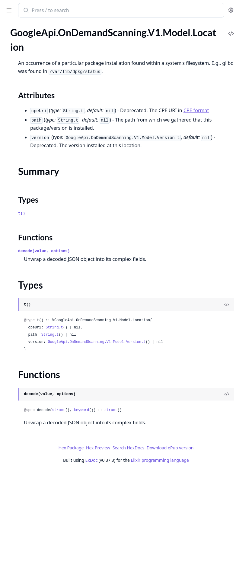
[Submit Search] (116, 11)
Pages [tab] (11, 33)
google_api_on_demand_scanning (44, 11)
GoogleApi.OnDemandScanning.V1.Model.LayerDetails (42, 154)
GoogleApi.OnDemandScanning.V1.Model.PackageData (42, 279)
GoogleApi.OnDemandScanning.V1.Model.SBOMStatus (42, 385)
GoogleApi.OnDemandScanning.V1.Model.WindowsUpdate (42, 547)
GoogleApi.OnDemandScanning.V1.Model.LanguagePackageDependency (42, 138)
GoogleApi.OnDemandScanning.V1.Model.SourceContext (42, 482)
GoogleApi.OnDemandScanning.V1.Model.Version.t (163, 413)
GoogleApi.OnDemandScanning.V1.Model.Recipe (42, 328)
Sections (19, 197)
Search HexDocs (147, 535)
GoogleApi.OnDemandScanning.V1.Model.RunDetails (42, 368)
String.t (145, 391)
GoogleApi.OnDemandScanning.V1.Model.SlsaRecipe (42, 466)
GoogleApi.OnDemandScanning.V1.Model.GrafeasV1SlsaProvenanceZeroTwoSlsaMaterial (42, 56)
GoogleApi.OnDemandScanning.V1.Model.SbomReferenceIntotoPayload (42, 393)
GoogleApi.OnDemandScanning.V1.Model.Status (42, 490)
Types (17, 212)
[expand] (84, 41)
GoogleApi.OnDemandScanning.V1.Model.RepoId (42, 352)
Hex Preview (185, 527)
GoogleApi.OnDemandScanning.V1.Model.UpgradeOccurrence (42, 515)
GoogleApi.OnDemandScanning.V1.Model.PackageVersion (42, 303)
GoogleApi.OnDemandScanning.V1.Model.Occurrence (42, 262)
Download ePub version (188, 535)
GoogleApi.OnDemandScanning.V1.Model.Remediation (42, 344)
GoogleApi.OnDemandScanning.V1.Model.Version (42, 523)
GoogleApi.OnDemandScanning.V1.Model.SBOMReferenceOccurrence (42, 376)
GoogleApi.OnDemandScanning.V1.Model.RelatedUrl (42, 336)
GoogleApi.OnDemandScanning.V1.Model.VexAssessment (42, 531)
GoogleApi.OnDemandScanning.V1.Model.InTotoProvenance (42, 97)
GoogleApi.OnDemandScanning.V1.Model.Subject (42, 499)
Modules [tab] (36, 33)
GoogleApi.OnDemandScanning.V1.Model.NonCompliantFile (42, 254)
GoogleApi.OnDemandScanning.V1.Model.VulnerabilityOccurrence (42, 539)
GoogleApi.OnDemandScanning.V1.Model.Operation (42, 271)
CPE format (196, 134)
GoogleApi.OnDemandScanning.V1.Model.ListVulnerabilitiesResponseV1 (42, 179)
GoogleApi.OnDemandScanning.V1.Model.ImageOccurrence (42, 89)
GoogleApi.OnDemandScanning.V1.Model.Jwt (42, 130)
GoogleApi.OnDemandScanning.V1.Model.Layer (42, 146)
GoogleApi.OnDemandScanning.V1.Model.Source (42, 474)
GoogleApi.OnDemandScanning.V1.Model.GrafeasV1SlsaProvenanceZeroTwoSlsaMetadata (42, 65)
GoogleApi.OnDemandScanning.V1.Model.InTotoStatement (42, 113)
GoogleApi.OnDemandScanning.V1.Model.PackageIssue (42, 287)
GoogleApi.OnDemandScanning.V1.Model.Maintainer (42, 230)
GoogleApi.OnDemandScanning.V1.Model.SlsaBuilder (42, 417)
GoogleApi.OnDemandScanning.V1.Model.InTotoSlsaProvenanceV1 (42, 105)
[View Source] (227, 361)
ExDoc (146, 547)
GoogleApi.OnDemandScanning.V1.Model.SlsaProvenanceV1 (42, 450)
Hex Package (158, 527)
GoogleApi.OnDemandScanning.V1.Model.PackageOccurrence (42, 295)
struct (149, 481)
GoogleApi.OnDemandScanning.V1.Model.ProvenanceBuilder (42, 319)
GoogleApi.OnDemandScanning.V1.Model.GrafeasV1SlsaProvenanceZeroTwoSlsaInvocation (42, 48)
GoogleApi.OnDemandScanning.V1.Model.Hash (42, 73)
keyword (172, 481)
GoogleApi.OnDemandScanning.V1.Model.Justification (42, 122)
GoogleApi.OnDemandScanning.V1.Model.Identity (42, 81)
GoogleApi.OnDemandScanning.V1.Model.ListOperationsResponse (42, 170)
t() (112, 262)
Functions (21, 219)
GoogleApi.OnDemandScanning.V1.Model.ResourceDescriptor (42, 360)
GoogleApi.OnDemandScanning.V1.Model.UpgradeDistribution (42, 507)
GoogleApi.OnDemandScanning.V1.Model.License (42, 162)
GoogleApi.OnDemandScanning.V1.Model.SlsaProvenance (42, 442)
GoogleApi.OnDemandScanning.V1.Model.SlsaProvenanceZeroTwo (42, 458)
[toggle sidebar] (83, 9)
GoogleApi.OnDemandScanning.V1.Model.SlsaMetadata (42, 433)
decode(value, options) (135, 299)
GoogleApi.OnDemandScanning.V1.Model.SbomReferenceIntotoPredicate (42, 401)
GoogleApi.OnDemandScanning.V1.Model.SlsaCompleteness (42, 425)
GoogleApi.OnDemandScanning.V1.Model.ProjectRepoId (42, 311)
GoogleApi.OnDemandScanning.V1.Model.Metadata (42, 246)
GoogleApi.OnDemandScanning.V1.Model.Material (42, 238)
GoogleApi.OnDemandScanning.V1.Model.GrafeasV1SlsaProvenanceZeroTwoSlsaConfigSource (42, 40)
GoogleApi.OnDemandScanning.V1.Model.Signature (42, 409)
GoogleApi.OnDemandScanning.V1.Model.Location (42, 187)
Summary (20, 204)
